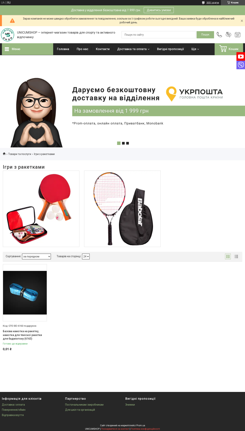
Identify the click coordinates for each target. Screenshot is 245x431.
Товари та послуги (19, 154)
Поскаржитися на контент (115, 429)
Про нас (82, 49)
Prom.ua (140, 425)
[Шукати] (205, 34)
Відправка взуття (13, 415)
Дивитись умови (159, 10)
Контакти (103, 49)
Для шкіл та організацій (80, 409)
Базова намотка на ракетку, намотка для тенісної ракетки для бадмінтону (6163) (22, 335)
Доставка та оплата (132, 49)
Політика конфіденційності (145, 429)
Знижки (130, 404)
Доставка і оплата (13, 404)
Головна (63, 49)
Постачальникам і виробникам (84, 404)
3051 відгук (212, 2)
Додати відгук (228, 35)
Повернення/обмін (13, 409)
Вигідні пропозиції (170, 49)
